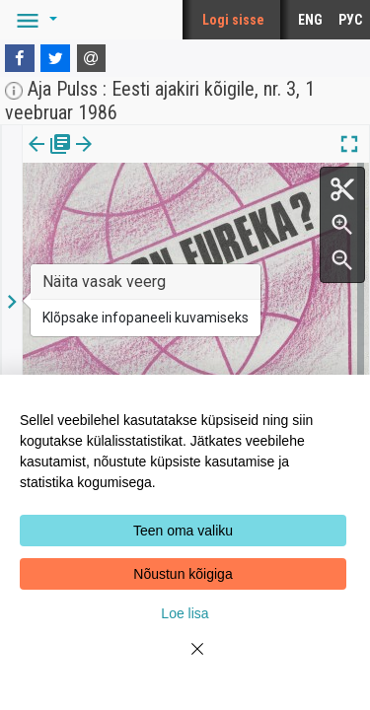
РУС (350, 20)
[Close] (185, 660)
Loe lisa (184, 613)
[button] (33, 20)
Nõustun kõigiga (182, 574)
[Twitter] (55, 58)
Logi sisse (233, 20)
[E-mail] (92, 58)
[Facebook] (20, 58)
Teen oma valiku (183, 530)
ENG (310, 20)
